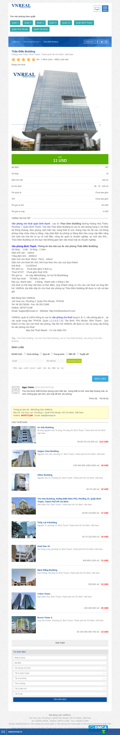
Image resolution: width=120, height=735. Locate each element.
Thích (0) (93, 399)
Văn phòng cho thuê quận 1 (43, 725)
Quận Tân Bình (41, 29)
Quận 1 (15, 23)
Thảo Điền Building (23, 51)
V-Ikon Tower (43, 595)
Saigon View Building (48, 452)
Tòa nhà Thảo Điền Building (47, 338)
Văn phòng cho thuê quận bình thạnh (31, 223)
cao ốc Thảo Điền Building (71, 338)
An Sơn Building (45, 428)
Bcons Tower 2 (44, 618)
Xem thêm (60, 644)
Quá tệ (46, 354)
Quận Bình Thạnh (84, 23)
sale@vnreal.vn (48, 416)
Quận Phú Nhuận (20, 29)
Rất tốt (72, 354)
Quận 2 (27, 23)
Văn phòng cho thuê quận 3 (69, 725)
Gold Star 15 (43, 547)
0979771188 (112, 731)
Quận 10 (66, 23)
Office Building (44, 476)
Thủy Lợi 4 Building (47, 523)
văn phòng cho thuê (62, 317)
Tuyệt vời (84, 354)
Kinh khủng (33, 354)
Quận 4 (53, 23)
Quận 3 (40, 23)
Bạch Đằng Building (47, 571)
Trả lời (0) (103, 399)
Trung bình (59, 354)
